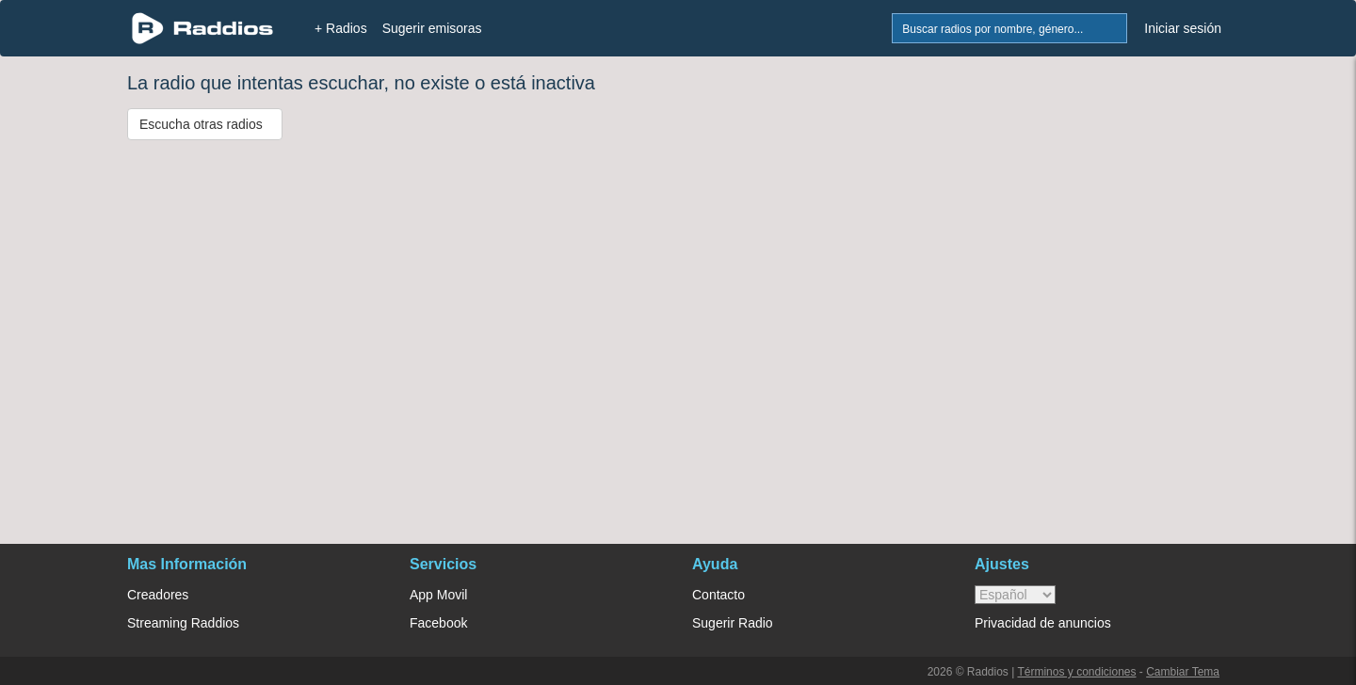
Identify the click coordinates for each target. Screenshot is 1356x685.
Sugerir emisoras (432, 28)
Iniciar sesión (1182, 28)
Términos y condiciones (1076, 671)
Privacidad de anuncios (1043, 622)
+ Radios (341, 28)
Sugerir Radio (732, 622)
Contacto (718, 594)
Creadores (157, 594)
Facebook (438, 622)
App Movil (438, 594)
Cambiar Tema (1182, 671)
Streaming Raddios (183, 622)
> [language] (1015, 594)
